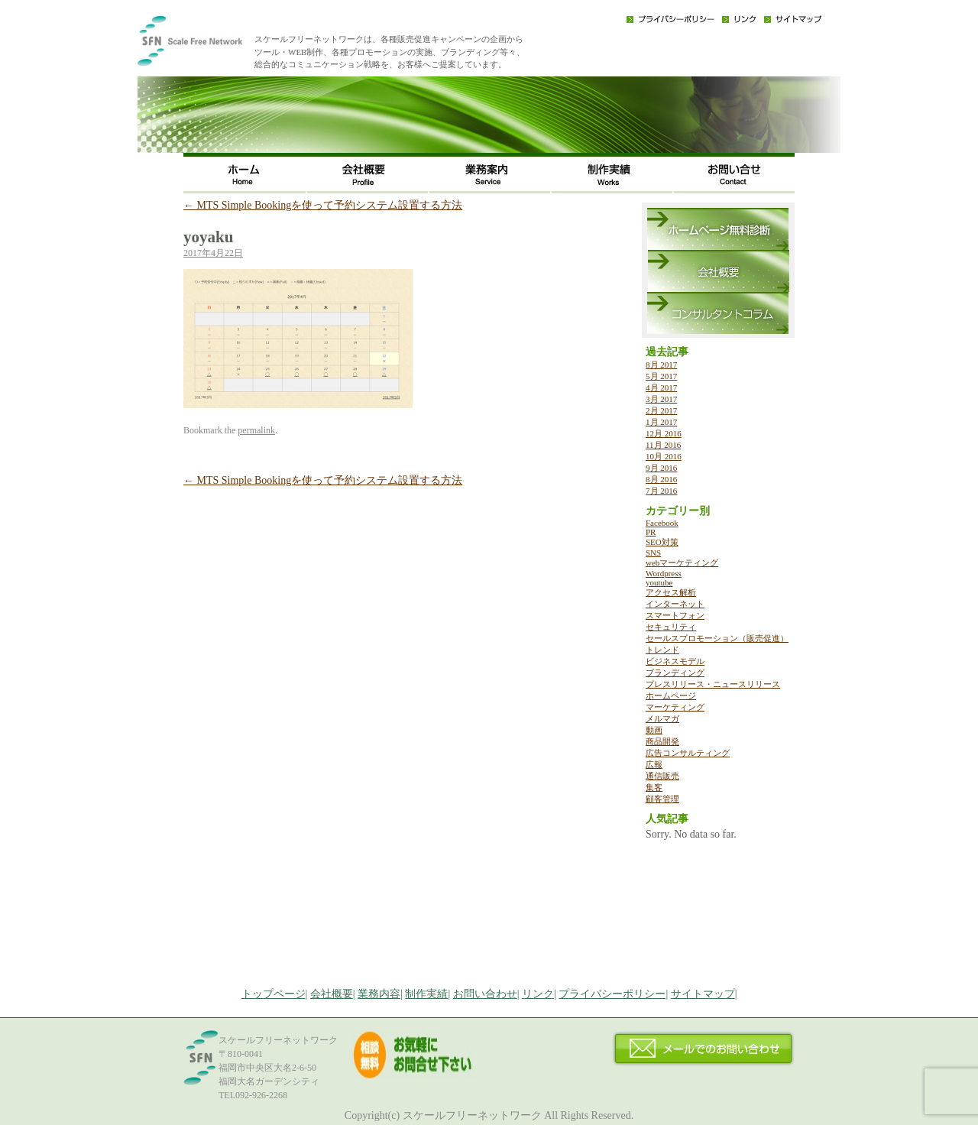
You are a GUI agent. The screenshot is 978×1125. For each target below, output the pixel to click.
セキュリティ (671, 626)
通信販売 (662, 775)
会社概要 (367, 173)
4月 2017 (661, 387)
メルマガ (662, 718)
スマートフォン (675, 615)
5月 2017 (661, 376)
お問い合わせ (733, 173)
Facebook (662, 522)
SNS (653, 552)
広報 (654, 764)
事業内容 (489, 173)
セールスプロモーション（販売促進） (717, 638)
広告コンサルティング (688, 752)
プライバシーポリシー (670, 19)
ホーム (244, 173)
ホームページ (671, 695)
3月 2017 (661, 399)
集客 (654, 787)
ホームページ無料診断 (718, 229)
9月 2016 (661, 467)
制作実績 (611, 173)
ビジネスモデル (675, 661)
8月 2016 (661, 479)
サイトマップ (792, 19)
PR (651, 532)
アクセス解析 (671, 592)
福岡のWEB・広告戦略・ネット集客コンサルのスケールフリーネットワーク (214, 46)
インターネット (675, 603)
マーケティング (675, 707)
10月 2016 (664, 456)
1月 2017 (661, 421)
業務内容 (379, 994)
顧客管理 (662, 798)
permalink (256, 430)
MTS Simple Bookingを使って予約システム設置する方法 (322, 205)
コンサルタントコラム (718, 313)
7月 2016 (661, 490)
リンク (739, 19)
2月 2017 (661, 410)
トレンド (662, 649)
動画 (654, 729)
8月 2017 (661, 364)
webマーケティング (682, 562)
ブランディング (675, 672)
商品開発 (662, 741)
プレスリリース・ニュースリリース (713, 684)
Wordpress (664, 573)
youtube (659, 582)
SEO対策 (662, 541)
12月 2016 (664, 433)
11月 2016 (663, 444)
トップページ (273, 994)
